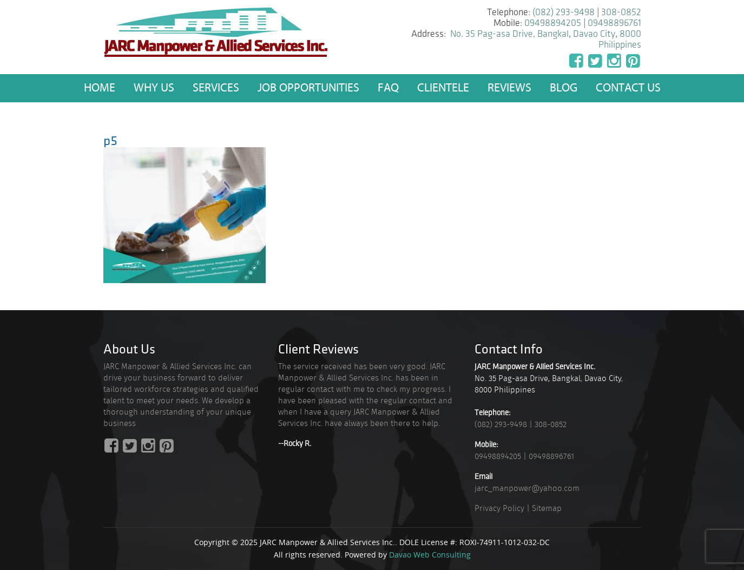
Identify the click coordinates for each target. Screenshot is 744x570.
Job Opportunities (308, 88)
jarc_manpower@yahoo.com (527, 488)
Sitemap (547, 508)
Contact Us (628, 88)
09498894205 (552, 23)
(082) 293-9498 (563, 12)
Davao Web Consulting (430, 554)
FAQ (388, 88)
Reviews (509, 88)
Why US (154, 88)
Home (99, 88)
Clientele (443, 88)
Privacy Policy (499, 508)
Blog (563, 88)
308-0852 (621, 12)
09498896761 (614, 23)
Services (216, 88)
